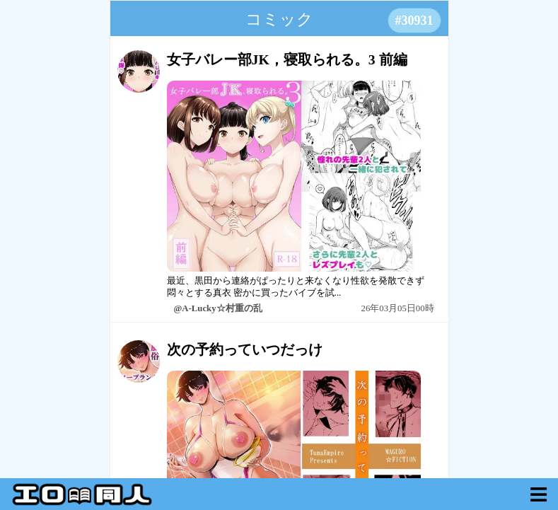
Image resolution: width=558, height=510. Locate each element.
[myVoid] (538, 494)
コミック (279, 19)
